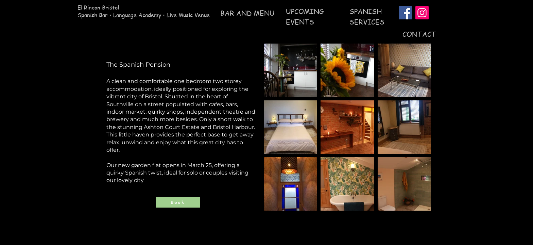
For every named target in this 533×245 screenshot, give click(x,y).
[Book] (178, 202)
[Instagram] (422, 12)
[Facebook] (405, 12)
